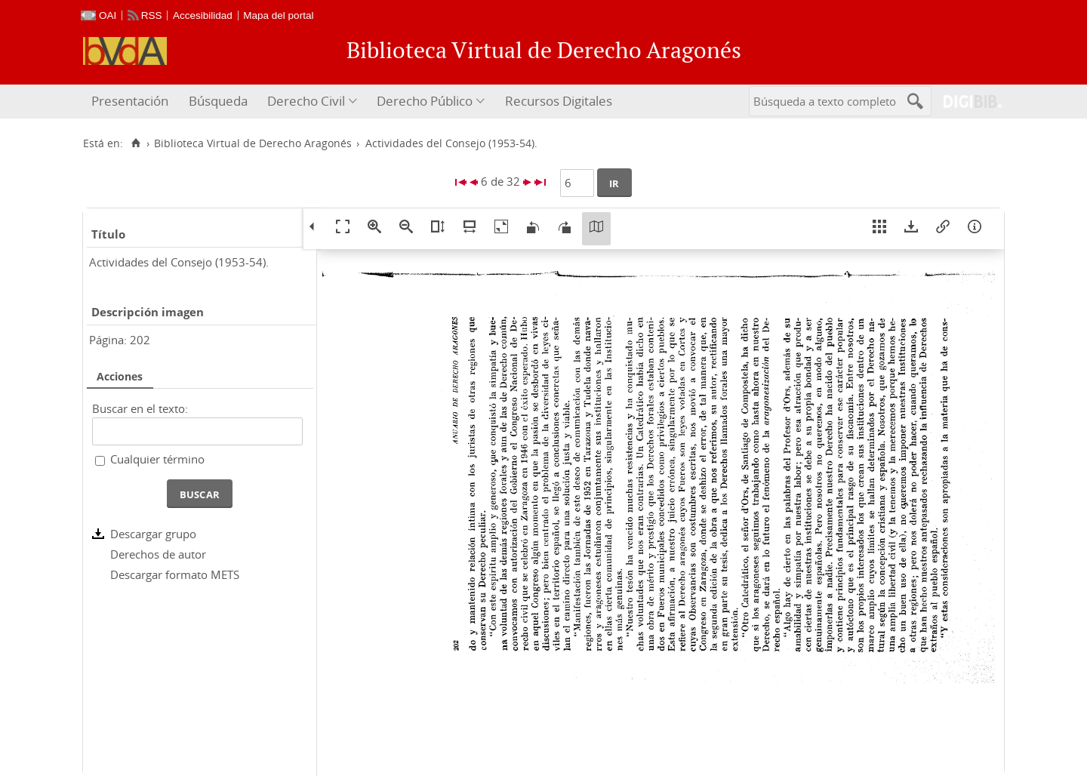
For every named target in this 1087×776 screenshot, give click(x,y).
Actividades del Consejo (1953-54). (179, 261)
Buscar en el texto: (140, 408)
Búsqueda (218, 100)
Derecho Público (425, 100)
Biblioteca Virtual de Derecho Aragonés (253, 143)
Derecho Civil (306, 100)
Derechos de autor (158, 554)
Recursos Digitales (558, 100)
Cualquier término (157, 459)
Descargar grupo (153, 533)
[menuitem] (131, 102)
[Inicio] (135, 143)
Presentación (129, 100)
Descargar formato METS (174, 574)
